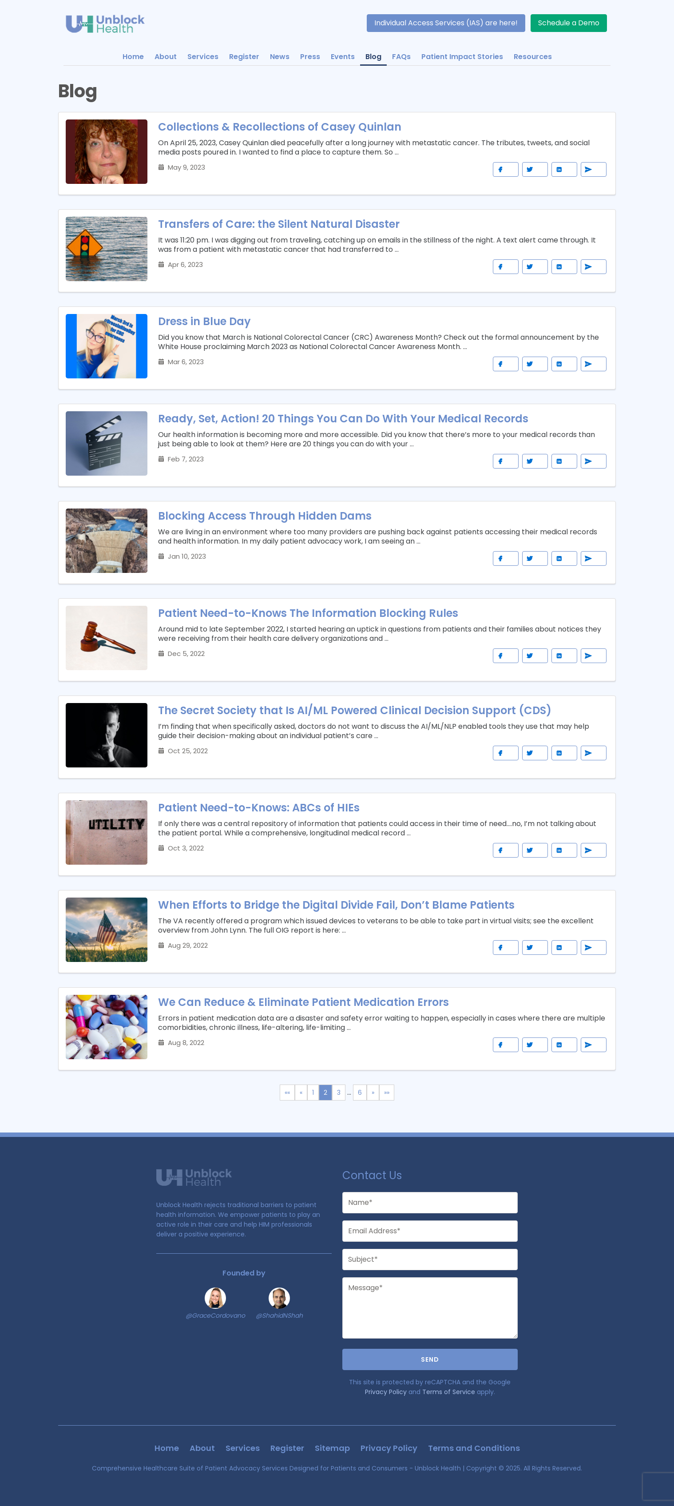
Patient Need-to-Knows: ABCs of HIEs (259, 807)
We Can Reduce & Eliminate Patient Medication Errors (303, 1002)
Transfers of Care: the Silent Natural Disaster (279, 224)
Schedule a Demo (568, 23)
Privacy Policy (386, 1391)
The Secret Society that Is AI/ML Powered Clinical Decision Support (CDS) (354, 710)
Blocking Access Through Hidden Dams (265, 516)
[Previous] (301, 1093)
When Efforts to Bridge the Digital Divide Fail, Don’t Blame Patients (336, 905)
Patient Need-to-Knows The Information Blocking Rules (308, 613)
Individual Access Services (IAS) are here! (446, 23)
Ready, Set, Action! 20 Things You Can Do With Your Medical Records (343, 418)
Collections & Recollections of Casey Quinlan (279, 126)
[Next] (373, 1093)
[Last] (386, 1093)
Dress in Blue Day (204, 321)
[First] (287, 1093)
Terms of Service (448, 1391)
